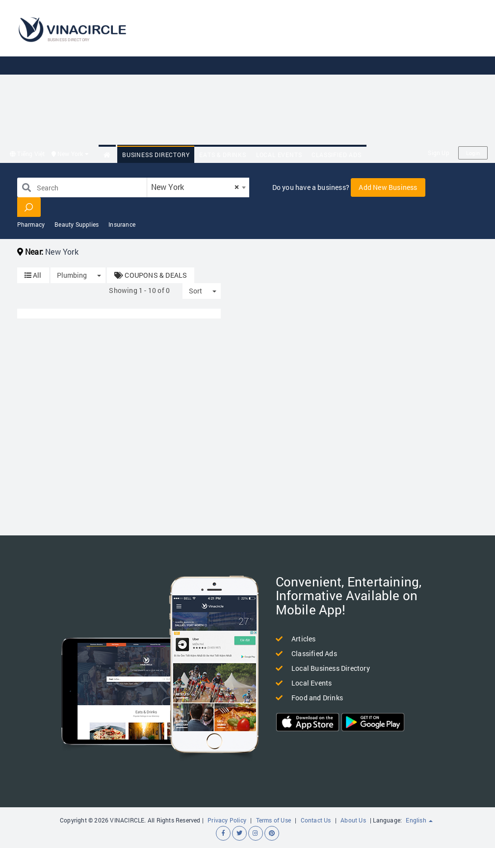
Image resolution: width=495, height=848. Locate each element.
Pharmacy (31, 224)
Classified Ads (336, 155)
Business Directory (155, 155)
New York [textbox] (195, 187)
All (33, 275)
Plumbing (72, 275)
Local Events (279, 155)
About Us (353, 820)
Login (473, 153)
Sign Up (438, 153)
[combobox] (198, 187)
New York (70, 154)
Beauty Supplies (76, 224)
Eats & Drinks (222, 155)
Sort (195, 290)
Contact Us (316, 820)
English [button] (419, 820)
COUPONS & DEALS (150, 275)
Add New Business (388, 187)
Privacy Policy (227, 820)
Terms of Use (273, 820)
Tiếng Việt (27, 154)
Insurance (121, 224)
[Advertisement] (322, 73)
